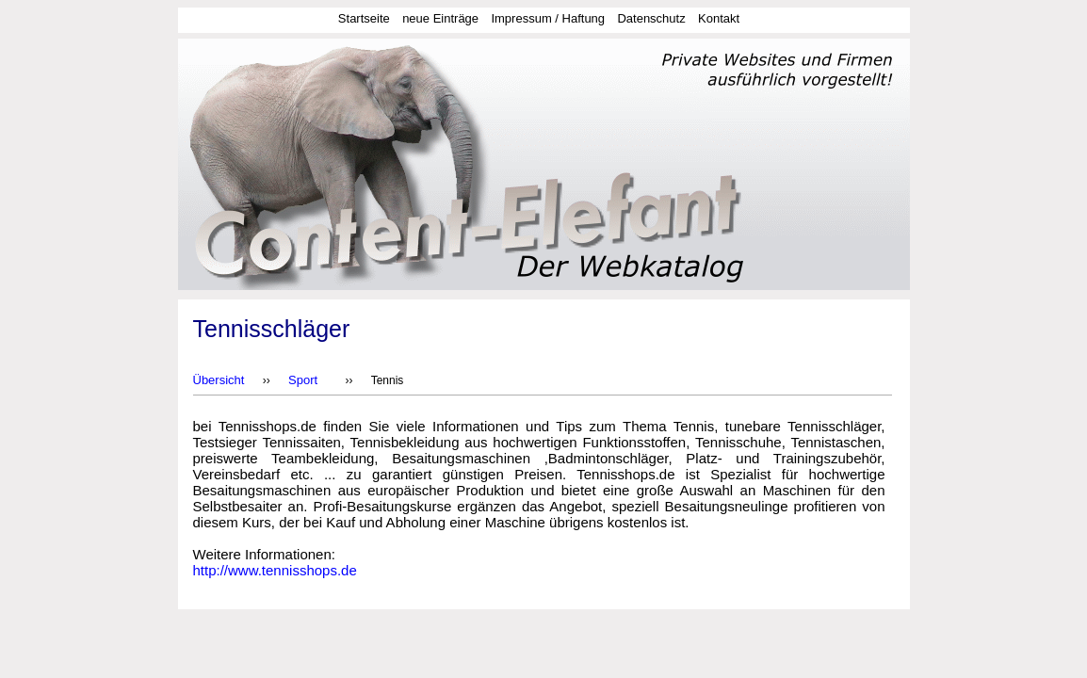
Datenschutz (651, 18)
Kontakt (718, 18)
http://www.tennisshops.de (275, 570)
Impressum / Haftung (548, 18)
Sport (302, 380)
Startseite (364, 18)
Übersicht (219, 380)
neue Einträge (440, 18)
